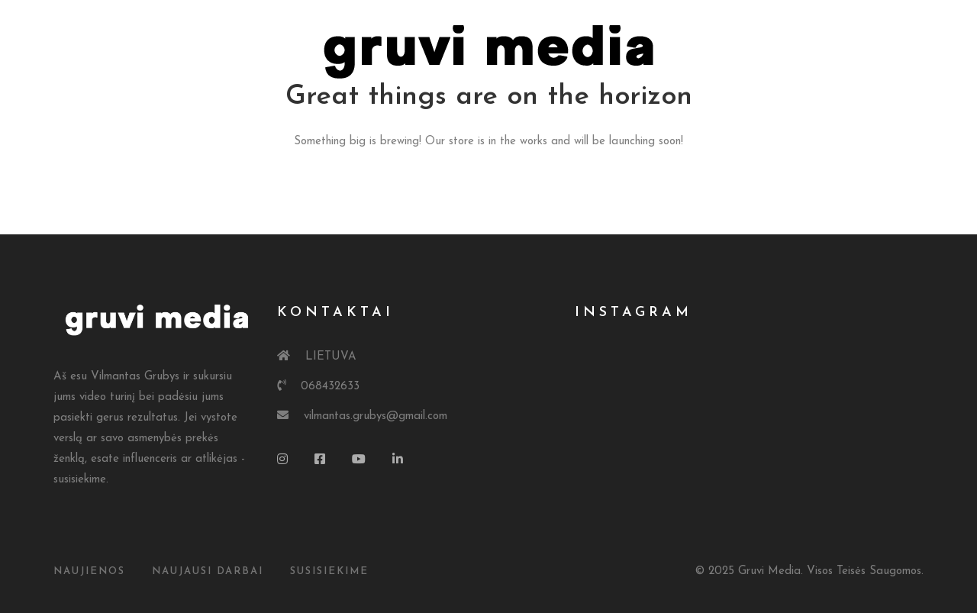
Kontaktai (600, 114)
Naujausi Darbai (207, 571)
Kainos (509, 114)
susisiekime (329, 571)
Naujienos (89, 571)
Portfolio (418, 114)
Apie (335, 114)
